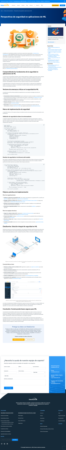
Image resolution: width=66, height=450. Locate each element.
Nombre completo (7, 366)
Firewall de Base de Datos (5, 418)
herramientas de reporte (16, 278)
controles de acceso (19, 216)
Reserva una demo (55, 5)
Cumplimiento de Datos (4, 428)
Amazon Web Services (21, 420)
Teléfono (19, 366)
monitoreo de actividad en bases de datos (29, 200)
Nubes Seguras (20, 415)
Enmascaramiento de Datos (5, 420)
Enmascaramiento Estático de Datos (54, 50)
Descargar (62, 5)
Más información (51, 42)
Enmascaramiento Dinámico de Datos (55, 49)
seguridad (5, 198)
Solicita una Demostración (18, 339)
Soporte (18, 5)
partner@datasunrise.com (55, 383)
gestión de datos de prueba (23, 214)
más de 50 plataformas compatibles (31, 275)
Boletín (2, 436)
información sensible (15, 103)
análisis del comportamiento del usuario (18, 201)
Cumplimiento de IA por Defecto (11, 68)
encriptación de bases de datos (27, 213)
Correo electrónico (36, 366)
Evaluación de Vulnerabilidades (5, 431)
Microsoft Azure (20, 418)
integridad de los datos (38, 97)
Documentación (61, 418)
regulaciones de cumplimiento (22, 198)
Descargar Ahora (30, 339)
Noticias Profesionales (43, 426)
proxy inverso (12, 217)
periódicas (34, 206)
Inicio (2, 10)
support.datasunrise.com (55, 377)
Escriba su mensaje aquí (8, 378)
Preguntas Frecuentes (61, 415)
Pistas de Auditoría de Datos (53, 54)
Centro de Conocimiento (8, 10)
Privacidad (35, 405)
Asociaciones (42, 418)
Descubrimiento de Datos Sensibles (6, 426)
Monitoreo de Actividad (4, 415)
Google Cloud (20, 423)
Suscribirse (15, 439)
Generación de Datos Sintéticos (54, 62)
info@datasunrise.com (55, 367)
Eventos (41, 415)
